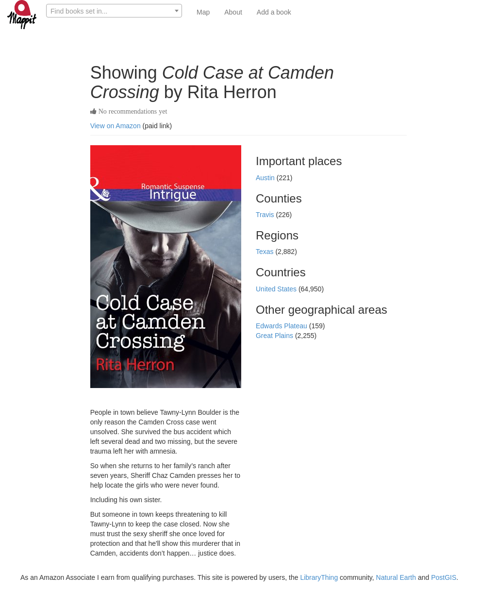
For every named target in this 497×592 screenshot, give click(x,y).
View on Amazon (115, 126)
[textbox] (114, 11)
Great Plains (275, 335)
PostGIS (443, 577)
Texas (265, 251)
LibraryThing (319, 577)
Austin (266, 178)
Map (203, 12)
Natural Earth (396, 577)
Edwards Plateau (282, 326)
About (233, 12)
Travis (266, 215)
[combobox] (114, 10)
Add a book (274, 12)
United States (277, 289)
